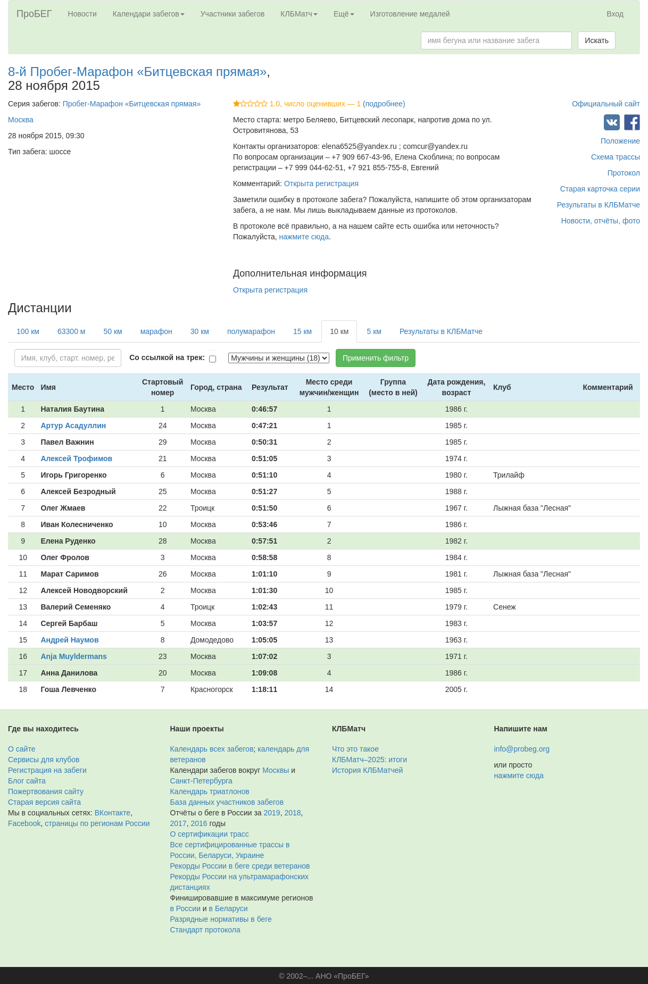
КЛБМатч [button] (299, 14)
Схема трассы (615, 157)
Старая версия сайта (44, 802)
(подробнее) (384, 103)
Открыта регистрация (321, 183)
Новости (82, 14)
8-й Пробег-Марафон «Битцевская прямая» (137, 71)
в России (185, 908)
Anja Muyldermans (73, 656)
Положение (620, 141)
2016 (198, 823)
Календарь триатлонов (210, 791)
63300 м (71, 331)
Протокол (624, 173)
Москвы (275, 770)
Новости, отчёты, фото (600, 220)
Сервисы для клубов (44, 759)
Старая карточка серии (600, 189)
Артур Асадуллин (73, 425)
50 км (112, 331)
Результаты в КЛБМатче (598, 205)
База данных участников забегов (227, 802)
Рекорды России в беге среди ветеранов (240, 866)
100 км (27, 331)
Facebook (24, 823)
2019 (272, 812)
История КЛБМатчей (367, 770)
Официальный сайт (606, 103)
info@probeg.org (522, 749)
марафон (156, 331)
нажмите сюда (304, 236)
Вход (615, 14)
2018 (292, 812)
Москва (21, 119)
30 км (199, 331)
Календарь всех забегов (212, 749)
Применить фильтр (376, 358)
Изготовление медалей (410, 14)
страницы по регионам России (97, 823)
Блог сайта (27, 781)
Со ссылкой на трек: (167, 357)
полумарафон (251, 331)
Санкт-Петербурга (201, 781)
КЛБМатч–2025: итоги (369, 759)
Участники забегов (233, 14)
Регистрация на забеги (47, 770)
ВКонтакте (112, 812)
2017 (178, 823)
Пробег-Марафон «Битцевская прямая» (132, 103)
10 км (339, 331)
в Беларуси (228, 908)
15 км (302, 331)
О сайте (21, 749)
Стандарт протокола (205, 929)
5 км (374, 331)
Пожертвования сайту (46, 791)
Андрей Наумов (69, 640)
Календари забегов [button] (149, 14)
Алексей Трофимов (76, 458)
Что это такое (355, 749)
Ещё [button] (344, 14)
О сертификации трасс (209, 834)
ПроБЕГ (34, 14)
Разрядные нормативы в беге (221, 919)
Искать (597, 40)
